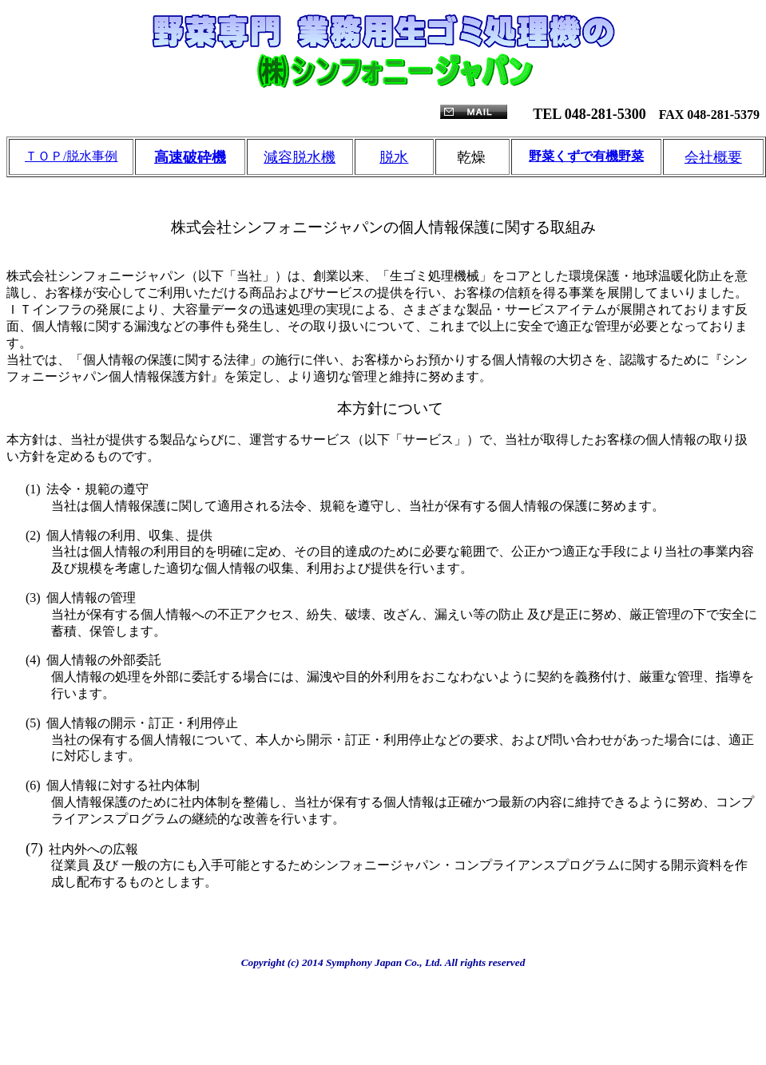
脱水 (393, 157)
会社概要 (713, 157)
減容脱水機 (299, 157)
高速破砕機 (190, 157)
